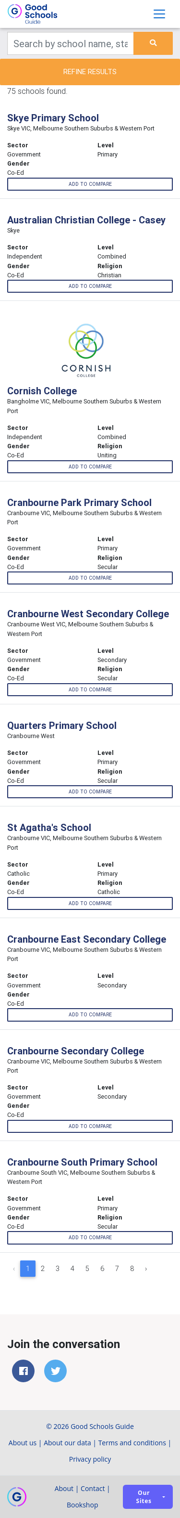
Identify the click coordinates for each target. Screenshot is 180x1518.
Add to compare (90, 184)
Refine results (90, 71)
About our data (67, 1442)
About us (22, 1442)
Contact (93, 1488)
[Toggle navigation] (159, 14)
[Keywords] (70, 43)
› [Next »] (146, 1268)
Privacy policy (90, 1459)
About (64, 1488)
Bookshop (82, 1504)
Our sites (144, 1497)
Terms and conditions (132, 1442)
